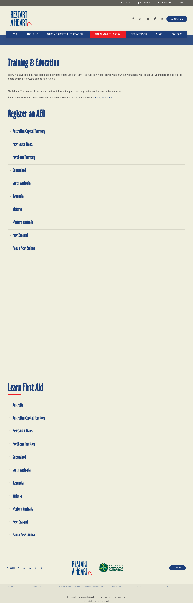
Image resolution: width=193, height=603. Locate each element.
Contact (177, 34)
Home (14, 34)
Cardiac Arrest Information (65, 34)
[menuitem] (19, 586)
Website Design (90, 601)
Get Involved (139, 34)
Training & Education (108, 34)
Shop (159, 34)
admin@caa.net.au (103, 97)
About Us (32, 34)
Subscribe (176, 18)
